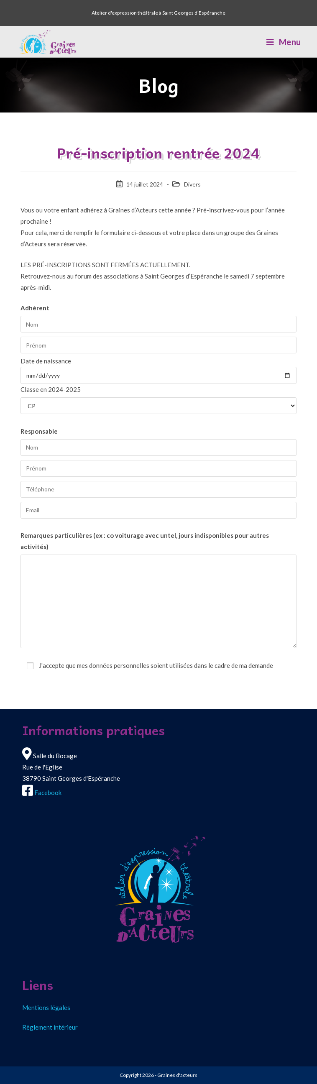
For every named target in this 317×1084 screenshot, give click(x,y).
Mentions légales (46, 1007)
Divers (192, 184)
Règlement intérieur (50, 1027)
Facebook (47, 792)
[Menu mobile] (283, 41)
